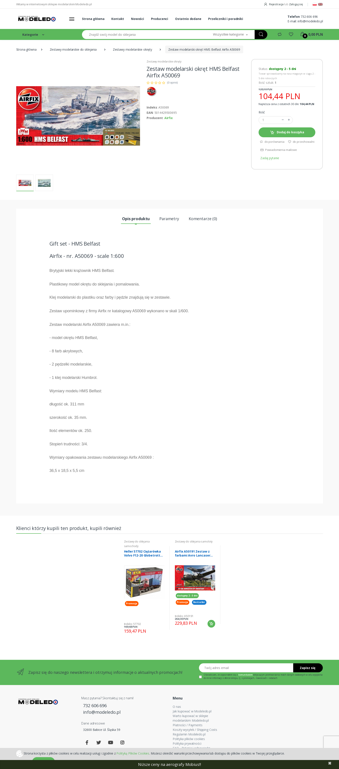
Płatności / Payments (187, 725)
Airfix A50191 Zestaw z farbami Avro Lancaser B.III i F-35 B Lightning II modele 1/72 (192, 553)
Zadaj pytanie (269, 158)
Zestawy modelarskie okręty (132, 49)
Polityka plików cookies (189, 739)
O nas (177, 707)
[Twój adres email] (246, 667)
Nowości (137, 19)
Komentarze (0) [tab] (203, 218)
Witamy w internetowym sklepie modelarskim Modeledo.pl (54, 4)
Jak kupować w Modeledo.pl (192, 711)
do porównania (272, 142)
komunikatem (245, 674)
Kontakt (117, 19)
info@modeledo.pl (310, 21)
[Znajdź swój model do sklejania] (144, 34)
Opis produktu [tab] (136, 218)
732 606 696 (309, 16)
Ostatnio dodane (188, 19)
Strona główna (93, 19)
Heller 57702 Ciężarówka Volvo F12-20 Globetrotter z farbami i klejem (143, 553)
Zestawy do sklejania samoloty (194, 541)
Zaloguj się (296, 4)
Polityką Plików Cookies (132, 753)
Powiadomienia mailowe (278, 150)
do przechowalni (301, 142)
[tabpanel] (144, 588)
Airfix (168, 118)
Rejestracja (274, 4)
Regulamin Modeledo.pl (189, 734)
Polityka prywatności (187, 743)
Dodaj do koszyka (287, 132)
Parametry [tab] (169, 218)
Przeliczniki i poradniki (225, 19)
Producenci (159, 19)
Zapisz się (307, 668)
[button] (230, 34)
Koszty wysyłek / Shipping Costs (195, 730)
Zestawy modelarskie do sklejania (73, 49)
